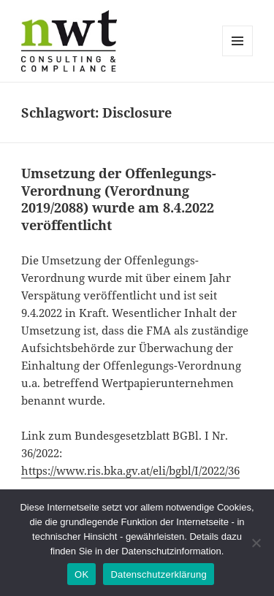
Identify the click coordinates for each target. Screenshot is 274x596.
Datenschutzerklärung (158, 574)
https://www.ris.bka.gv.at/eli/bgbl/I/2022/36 (130, 470)
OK (81, 574)
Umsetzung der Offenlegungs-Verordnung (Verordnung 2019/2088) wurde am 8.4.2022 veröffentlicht (118, 199)
